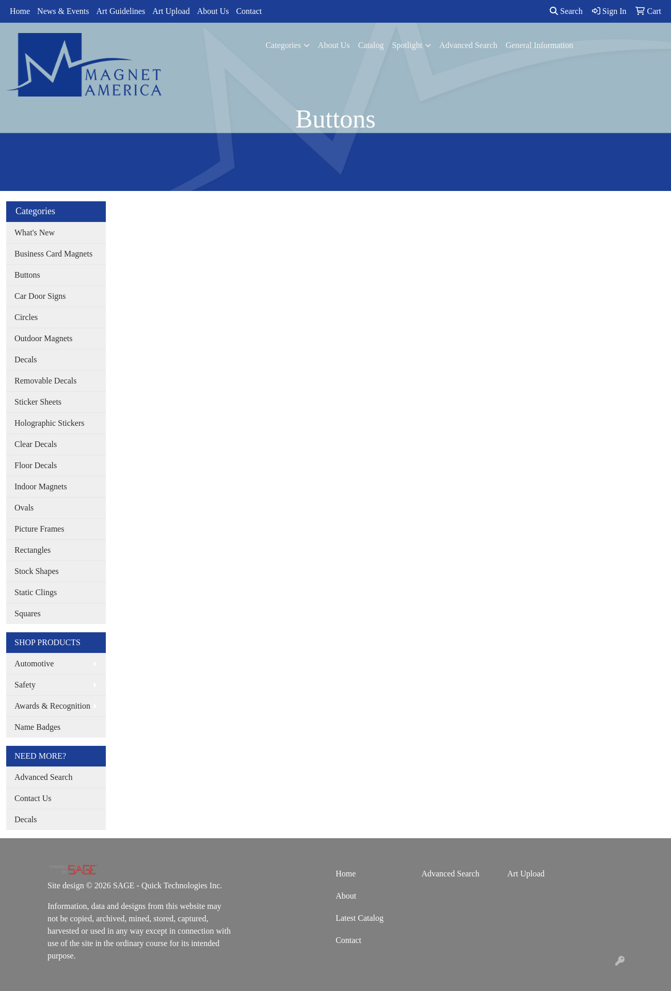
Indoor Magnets (40, 486)
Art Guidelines (121, 11)
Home (20, 11)
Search (566, 11)
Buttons (27, 274)
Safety (25, 684)
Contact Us (33, 798)
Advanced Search (468, 45)
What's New (34, 232)
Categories (282, 45)
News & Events (63, 11)
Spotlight (407, 45)
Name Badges (37, 727)
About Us (213, 11)
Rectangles (32, 550)
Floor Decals (35, 465)
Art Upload (170, 11)
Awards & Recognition (52, 705)
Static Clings (35, 592)
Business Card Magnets (53, 253)
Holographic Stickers (49, 423)
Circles (26, 317)
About (346, 895)
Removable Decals (45, 380)
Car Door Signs (40, 296)
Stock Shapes (36, 571)
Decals (25, 359)
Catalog (371, 45)
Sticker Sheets (37, 401)
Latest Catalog (360, 918)
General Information (539, 45)
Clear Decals (35, 444)
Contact (249, 11)
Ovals (24, 507)
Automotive (34, 663)
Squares (27, 613)
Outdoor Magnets (43, 338)
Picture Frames (39, 528)
